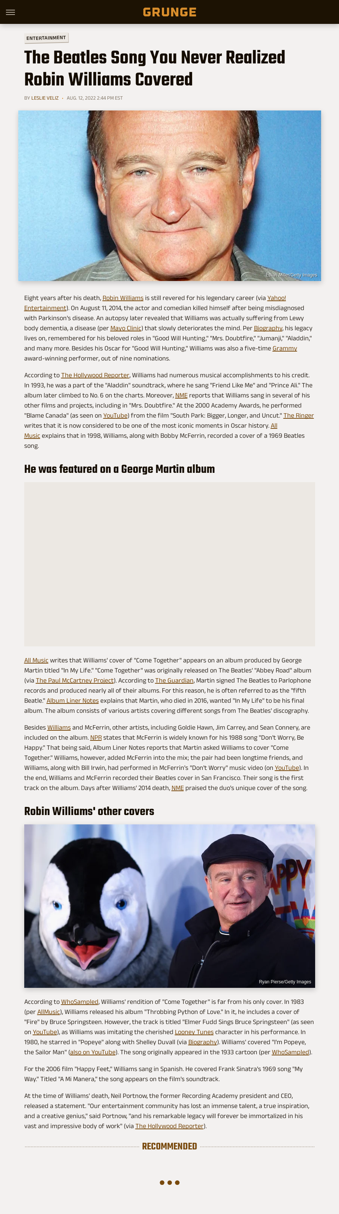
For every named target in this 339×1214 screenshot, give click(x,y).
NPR (96, 737)
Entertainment (46, 37)
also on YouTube (93, 1052)
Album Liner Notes (73, 700)
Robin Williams (123, 298)
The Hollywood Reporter (95, 375)
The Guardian (174, 680)
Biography (268, 328)
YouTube (115, 415)
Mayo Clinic (125, 328)
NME (181, 395)
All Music (36, 660)
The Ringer (298, 415)
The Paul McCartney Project (75, 680)
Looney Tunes (194, 1032)
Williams (59, 727)
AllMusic (48, 1011)
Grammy (285, 348)
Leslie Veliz (45, 98)
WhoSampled (79, 1001)
